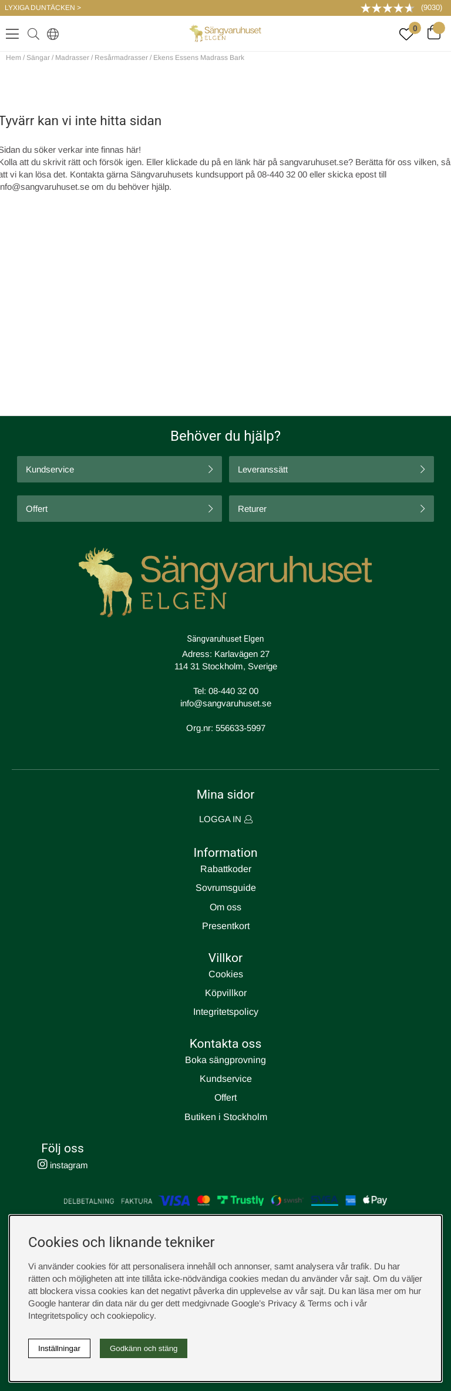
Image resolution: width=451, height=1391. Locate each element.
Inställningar (59, 1348)
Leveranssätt (263, 469)
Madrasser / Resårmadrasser (101, 57)
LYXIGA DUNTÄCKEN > (43, 8)
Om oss (225, 907)
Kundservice (50, 469)
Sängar (38, 57)
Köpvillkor (226, 993)
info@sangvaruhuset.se (225, 703)
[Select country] (50, 33)
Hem (13, 57)
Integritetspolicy (225, 1012)
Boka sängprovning (225, 1060)
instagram (63, 1165)
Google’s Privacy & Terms (281, 1303)
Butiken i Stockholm (225, 1117)
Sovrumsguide (226, 888)
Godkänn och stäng (144, 1348)
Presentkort (226, 926)
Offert (37, 509)
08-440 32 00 (233, 691)
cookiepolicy (130, 1315)
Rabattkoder (225, 869)
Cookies (225, 974)
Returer (252, 509)
